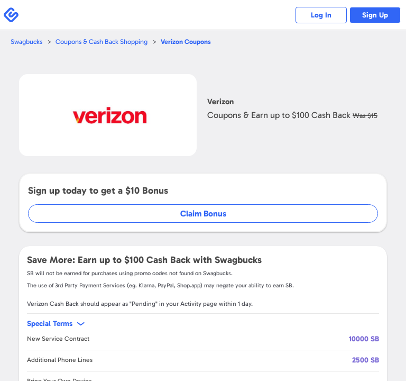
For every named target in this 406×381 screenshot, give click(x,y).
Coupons (188, 42)
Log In (319, 15)
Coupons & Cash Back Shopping (103, 42)
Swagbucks (27, 42)
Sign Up (374, 15)
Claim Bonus (203, 213)
